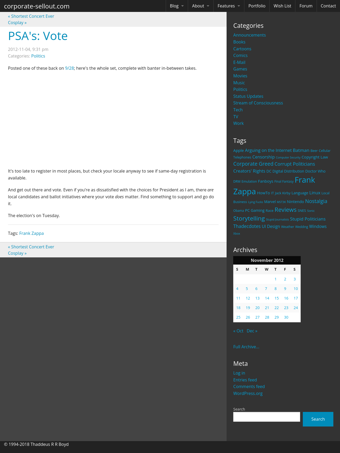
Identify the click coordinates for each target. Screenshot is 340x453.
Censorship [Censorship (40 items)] (263, 157)
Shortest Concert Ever (31, 16)
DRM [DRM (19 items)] (236, 181)
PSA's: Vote (38, 35)
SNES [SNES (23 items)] (302, 210)
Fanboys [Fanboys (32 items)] (265, 181)
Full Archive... (246, 347)
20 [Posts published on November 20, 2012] (257, 307)
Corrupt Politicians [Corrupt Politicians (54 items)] (295, 164)
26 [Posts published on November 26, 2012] (248, 317)
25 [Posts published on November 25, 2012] (238, 317)
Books (239, 42)
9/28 (69, 68)
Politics (240, 89)
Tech (238, 110)
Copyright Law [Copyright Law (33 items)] (314, 157)
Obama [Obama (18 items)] (238, 210)
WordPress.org (247, 393)
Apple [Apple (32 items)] (238, 150)
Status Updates (248, 96)
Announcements (249, 35)
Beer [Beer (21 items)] (314, 150)
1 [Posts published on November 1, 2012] (275, 279)
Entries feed (245, 380)
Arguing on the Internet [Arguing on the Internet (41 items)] (268, 150)
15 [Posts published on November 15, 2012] (276, 298)
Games (240, 69)
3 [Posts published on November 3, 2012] (295, 279)
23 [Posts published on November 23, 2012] (286, 307)
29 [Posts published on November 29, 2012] (276, 317)
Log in (239, 373)
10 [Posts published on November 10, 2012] (296, 288)
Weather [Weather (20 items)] (287, 227)
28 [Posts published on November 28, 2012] (267, 317)
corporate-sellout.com (37, 6)
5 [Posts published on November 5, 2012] (247, 288)
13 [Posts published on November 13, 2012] (257, 298)
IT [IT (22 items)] (272, 193)
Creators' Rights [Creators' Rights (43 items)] (249, 171)
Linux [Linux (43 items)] (315, 193)
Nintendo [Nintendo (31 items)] (295, 201)
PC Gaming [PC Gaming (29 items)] (255, 210)
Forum (305, 6)
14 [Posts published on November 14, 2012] (267, 298)
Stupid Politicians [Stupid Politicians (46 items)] (308, 219)
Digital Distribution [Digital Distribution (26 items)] (288, 171)
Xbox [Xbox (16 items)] (236, 233)
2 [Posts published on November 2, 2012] (285, 279)
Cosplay (17, 22)
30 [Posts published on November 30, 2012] (286, 317)
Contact (328, 6)
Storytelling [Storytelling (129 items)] (249, 218)
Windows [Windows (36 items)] (318, 226)
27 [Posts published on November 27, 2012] (257, 317)
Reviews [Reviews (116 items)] (286, 209)
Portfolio (256, 6)
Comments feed (249, 386)
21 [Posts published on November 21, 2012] (267, 307)
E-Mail (239, 62)
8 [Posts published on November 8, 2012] (275, 288)
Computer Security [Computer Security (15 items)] (288, 157)
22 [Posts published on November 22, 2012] (276, 307)
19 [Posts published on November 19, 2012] (248, 307)
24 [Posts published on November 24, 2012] (296, 307)
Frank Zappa (31, 233)
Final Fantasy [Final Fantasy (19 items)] (284, 181)
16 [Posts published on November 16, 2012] (286, 298)
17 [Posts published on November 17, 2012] (296, 298)
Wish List (282, 6)
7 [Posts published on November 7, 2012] (266, 288)
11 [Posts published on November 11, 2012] (238, 298)
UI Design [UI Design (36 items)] (271, 226)
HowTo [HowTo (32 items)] (263, 192)
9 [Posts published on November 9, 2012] (285, 288)
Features (226, 6)
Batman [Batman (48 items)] (301, 150)
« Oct (238, 331)
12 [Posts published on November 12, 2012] (248, 298)
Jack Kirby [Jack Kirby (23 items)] (282, 193)
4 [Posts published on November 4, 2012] (237, 288)
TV (235, 117)
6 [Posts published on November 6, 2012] (256, 288)
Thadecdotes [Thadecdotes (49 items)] (247, 226)
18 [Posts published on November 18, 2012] (238, 307)
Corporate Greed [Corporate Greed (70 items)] (253, 163)
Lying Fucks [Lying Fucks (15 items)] (255, 202)
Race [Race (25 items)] (270, 210)
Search (239, 409)
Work (238, 123)
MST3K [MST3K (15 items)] (281, 202)
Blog (174, 6)
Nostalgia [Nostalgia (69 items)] (316, 201)
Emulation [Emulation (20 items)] (249, 181)
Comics (240, 55)
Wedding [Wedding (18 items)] (301, 227)
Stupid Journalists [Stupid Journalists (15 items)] (277, 219)
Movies (240, 76)
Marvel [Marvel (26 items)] (270, 201)
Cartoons (242, 49)
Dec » (252, 331)
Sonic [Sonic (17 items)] (311, 211)
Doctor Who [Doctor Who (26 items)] (315, 171)
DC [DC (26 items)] (268, 171)
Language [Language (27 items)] (300, 192)
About (198, 6)
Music (239, 83)
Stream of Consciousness (258, 103)
